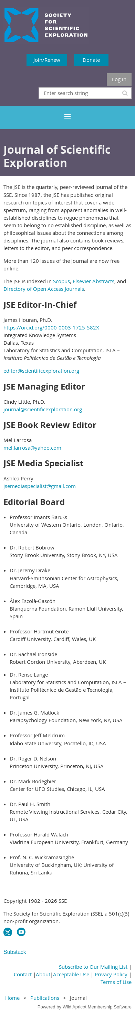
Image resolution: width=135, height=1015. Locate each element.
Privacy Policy (111, 974)
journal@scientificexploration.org (42, 409)
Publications (44, 997)
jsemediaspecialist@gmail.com (39, 485)
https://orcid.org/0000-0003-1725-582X (51, 327)
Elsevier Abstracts (93, 281)
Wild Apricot (74, 1006)
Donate (91, 59)
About (43, 974)
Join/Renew (46, 59)
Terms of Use (116, 981)
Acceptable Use (71, 974)
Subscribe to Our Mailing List (93, 966)
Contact (23, 974)
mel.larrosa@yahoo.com (32, 447)
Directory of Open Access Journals (43, 288)
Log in (119, 79)
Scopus (61, 281)
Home (12, 997)
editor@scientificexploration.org (41, 370)
